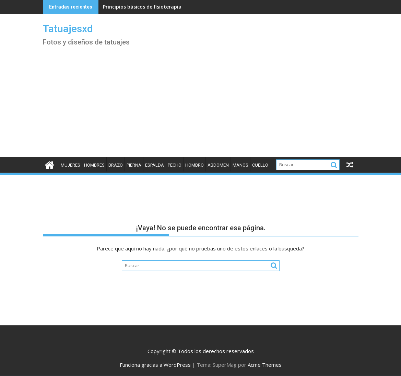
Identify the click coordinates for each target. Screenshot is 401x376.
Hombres (94, 165)
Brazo (115, 165)
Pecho (174, 165)
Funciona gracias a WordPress (155, 364)
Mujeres (70, 165)
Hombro (194, 165)
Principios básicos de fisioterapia (142, 6)
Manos (240, 165)
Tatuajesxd (68, 29)
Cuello (260, 165)
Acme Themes (265, 364)
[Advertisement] (200, 106)
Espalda (154, 165)
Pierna (134, 165)
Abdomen (218, 165)
